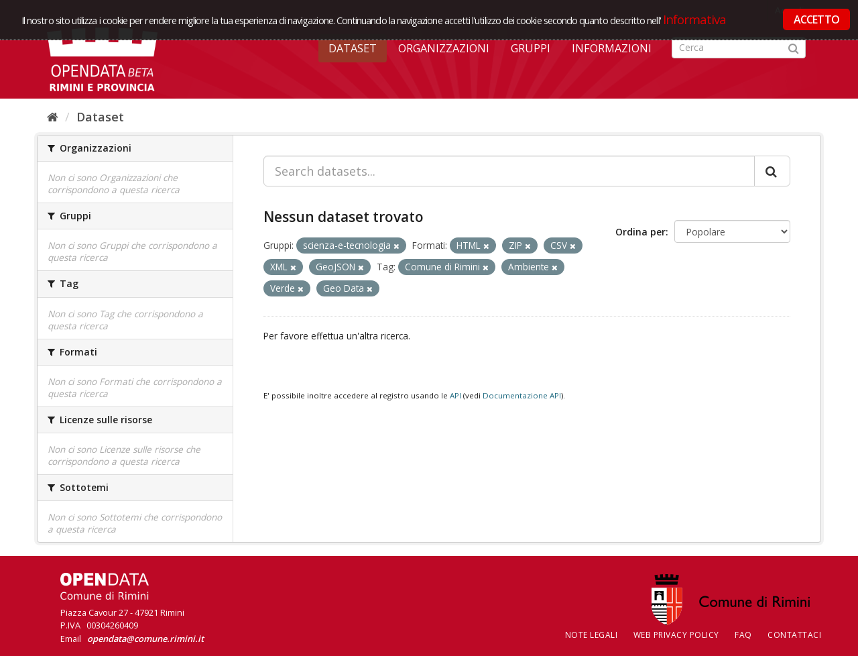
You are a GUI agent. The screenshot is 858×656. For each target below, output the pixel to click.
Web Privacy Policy (676, 635)
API (455, 395)
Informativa (695, 19)
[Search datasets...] (509, 171)
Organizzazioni (443, 48)
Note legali (591, 635)
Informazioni (612, 48)
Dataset (352, 48)
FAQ (743, 635)
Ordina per (640, 231)
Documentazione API (522, 395)
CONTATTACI (794, 635)
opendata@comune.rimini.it (145, 639)
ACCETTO (816, 19)
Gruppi (530, 48)
